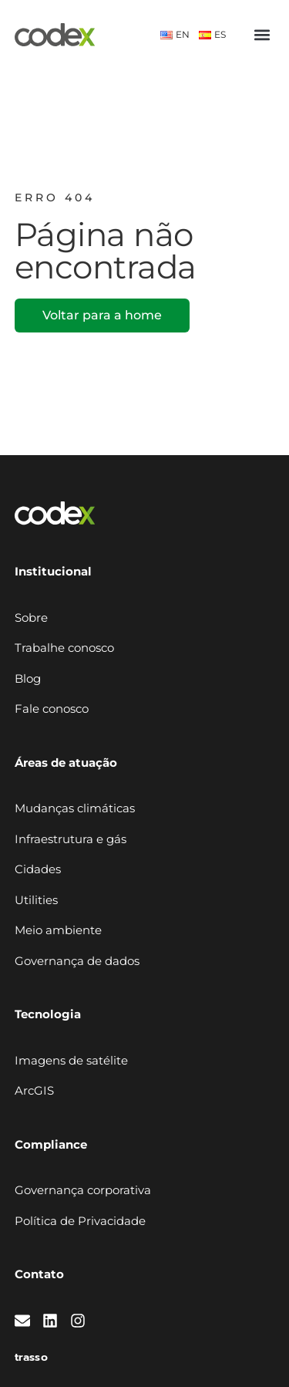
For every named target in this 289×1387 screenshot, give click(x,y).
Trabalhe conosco (64, 647)
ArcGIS (34, 1090)
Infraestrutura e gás (70, 839)
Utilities (36, 900)
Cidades (38, 869)
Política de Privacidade (80, 1220)
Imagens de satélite (71, 1060)
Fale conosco (52, 708)
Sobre (31, 617)
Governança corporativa (83, 1190)
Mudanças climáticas (75, 808)
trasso (31, 1357)
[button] (261, 35)
